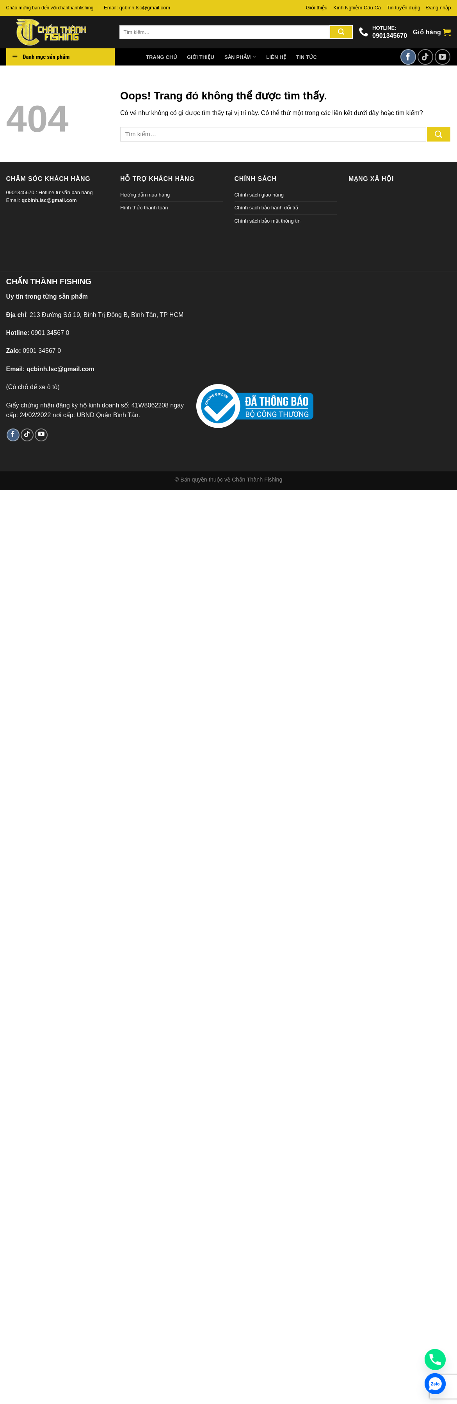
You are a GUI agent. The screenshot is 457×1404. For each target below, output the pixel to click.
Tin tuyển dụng (403, 8)
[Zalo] (435, 1383)
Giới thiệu (316, 8)
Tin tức (306, 57)
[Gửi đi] (341, 32)
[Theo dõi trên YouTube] (442, 57)
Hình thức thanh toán (144, 208)
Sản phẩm (240, 56)
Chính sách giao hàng (259, 195)
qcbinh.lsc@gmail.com (48, 200)
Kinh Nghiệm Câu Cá (357, 8)
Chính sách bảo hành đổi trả (267, 208)
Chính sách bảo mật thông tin (268, 221)
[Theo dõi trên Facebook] (408, 57)
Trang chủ (161, 57)
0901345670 (389, 35)
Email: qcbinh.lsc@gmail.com (137, 8)
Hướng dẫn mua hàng (145, 195)
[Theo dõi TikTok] (425, 57)
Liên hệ (276, 57)
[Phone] (435, 1359)
